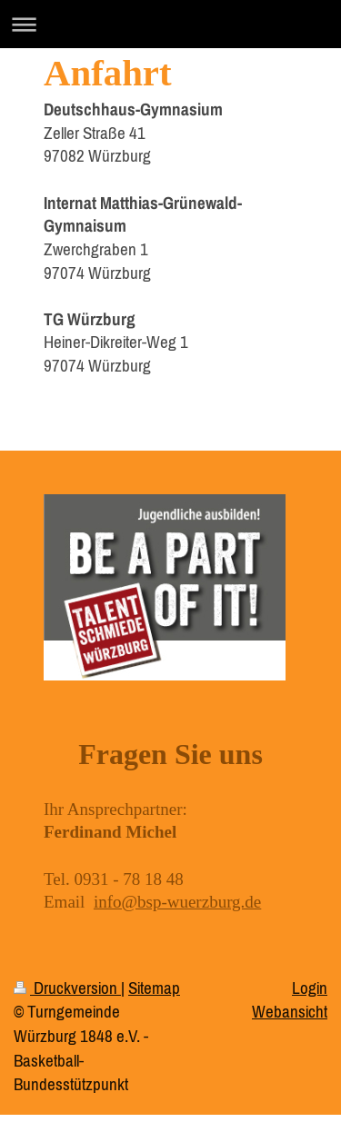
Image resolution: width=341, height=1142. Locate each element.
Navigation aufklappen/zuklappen (170, 24)
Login (309, 988)
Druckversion (67, 988)
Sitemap (154, 988)
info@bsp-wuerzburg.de (177, 901)
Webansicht (289, 1011)
